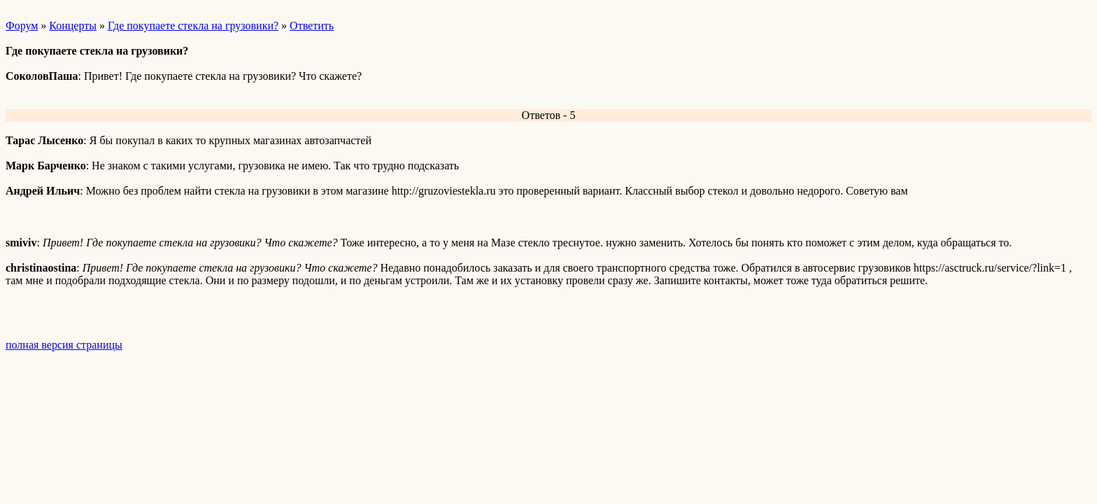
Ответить (312, 25)
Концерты (73, 25)
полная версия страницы (64, 345)
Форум (22, 25)
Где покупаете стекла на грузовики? (193, 25)
